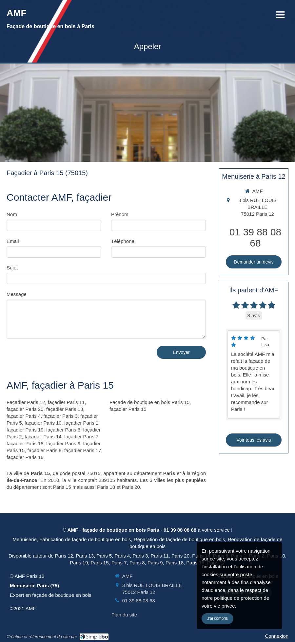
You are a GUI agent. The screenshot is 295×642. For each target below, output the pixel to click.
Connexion (276, 636)
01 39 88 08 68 (255, 237)
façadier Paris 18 (25, 443)
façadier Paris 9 (63, 443)
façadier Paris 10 (43, 423)
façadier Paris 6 (63, 429)
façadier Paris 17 (82, 450)
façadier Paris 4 (24, 416)
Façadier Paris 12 (26, 402)
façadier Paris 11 (66, 402)
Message (17, 294)
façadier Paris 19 (25, 429)
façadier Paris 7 (81, 436)
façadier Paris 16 (25, 457)
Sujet (12, 267)
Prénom (119, 214)
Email (13, 241)
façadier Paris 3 (61, 416)
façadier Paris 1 (81, 423)
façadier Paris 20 (25, 409)
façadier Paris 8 (44, 450)
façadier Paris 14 (43, 436)
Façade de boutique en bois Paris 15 (149, 402)
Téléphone (122, 241)
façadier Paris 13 (64, 409)
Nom (12, 214)
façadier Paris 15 (128, 409)
